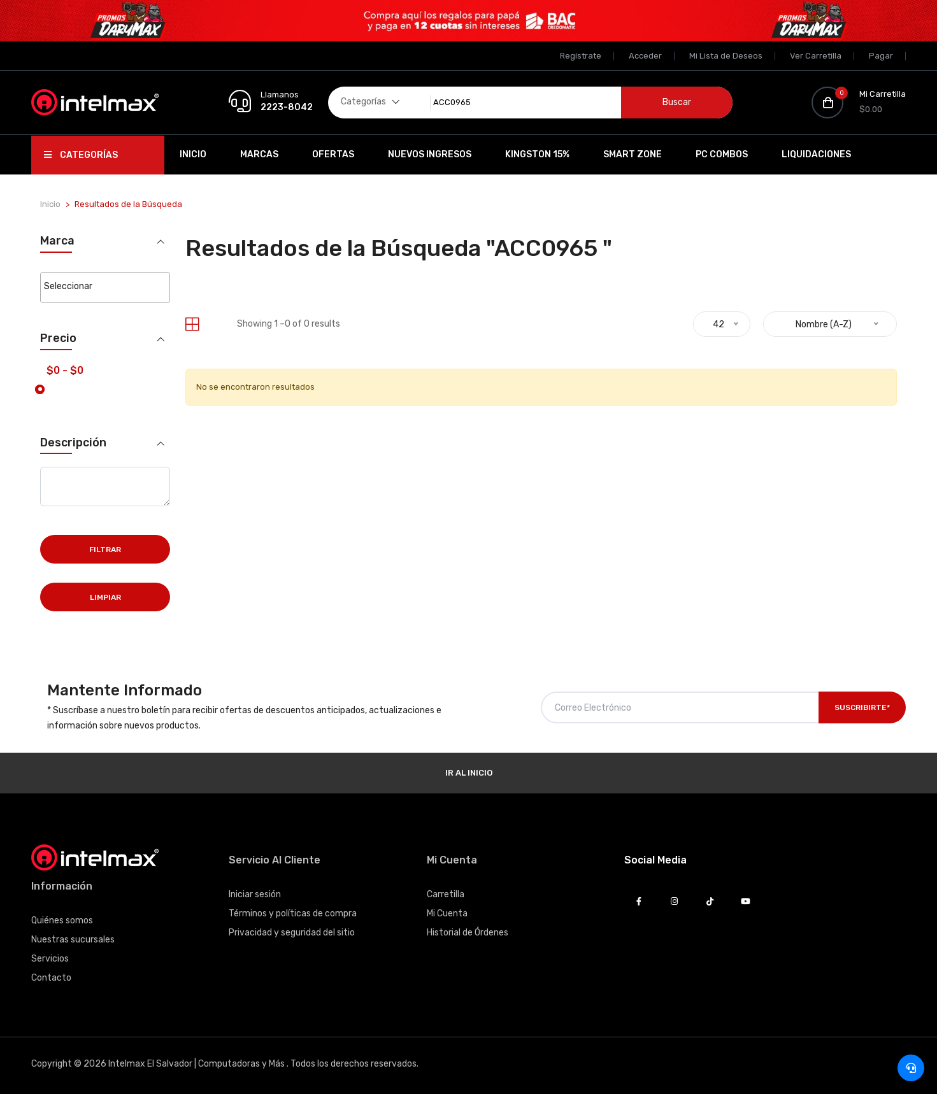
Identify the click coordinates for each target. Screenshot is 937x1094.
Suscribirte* (862, 707)
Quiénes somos (62, 920)
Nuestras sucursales (73, 939)
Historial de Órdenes (467, 932)
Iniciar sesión (255, 894)
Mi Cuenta (447, 913)
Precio (58, 338)
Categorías (81, 155)
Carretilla (445, 894)
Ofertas (333, 154)
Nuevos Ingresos (429, 154)
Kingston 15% (537, 154)
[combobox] (105, 287)
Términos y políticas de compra (293, 913)
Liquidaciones (816, 154)
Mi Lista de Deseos (725, 55)
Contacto (51, 977)
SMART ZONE (632, 154)
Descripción (73, 442)
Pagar (881, 55)
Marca (57, 241)
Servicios (50, 958)
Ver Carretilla (815, 55)
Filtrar (105, 549)
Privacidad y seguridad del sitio (292, 932)
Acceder (645, 55)
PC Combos (722, 154)
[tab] (192, 324)
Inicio (193, 154)
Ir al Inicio (468, 773)
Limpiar (105, 597)
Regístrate (580, 55)
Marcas (259, 154)
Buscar (676, 102)
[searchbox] (105, 286)
